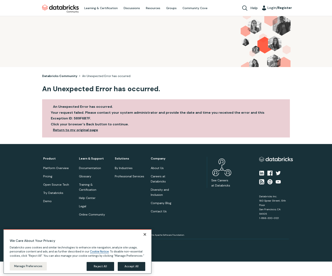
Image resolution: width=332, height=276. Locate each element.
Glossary (85, 176)
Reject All (100, 266)
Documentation (90, 168)
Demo (47, 201)
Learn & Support (91, 158)
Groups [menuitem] (171, 8)
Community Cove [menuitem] (195, 8)
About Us (157, 168)
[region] (77, 251)
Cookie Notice (99, 251)
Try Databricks (53, 193)
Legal (82, 206)
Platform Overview (56, 168)
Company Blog (161, 203)
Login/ (279, 8)
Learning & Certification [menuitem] (101, 8)
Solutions (122, 158)
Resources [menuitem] (153, 8)
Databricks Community (60, 9)
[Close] (144, 234)
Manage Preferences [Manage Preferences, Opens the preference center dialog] (28, 266)
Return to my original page (75, 130)
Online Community (92, 214)
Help (254, 8)
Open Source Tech (56, 184)
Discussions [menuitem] (132, 8)
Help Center (87, 198)
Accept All (131, 266)
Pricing (47, 176)
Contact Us (159, 211)
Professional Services (129, 176)
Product (49, 158)
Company (158, 158)
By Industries (124, 168)
